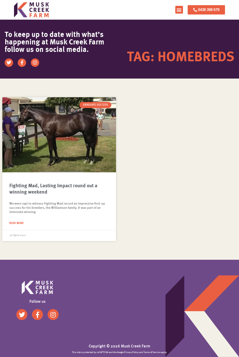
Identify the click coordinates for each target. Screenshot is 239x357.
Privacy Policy (131, 352)
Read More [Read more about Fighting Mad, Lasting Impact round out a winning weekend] (16, 223)
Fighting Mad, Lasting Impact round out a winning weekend (53, 189)
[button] (179, 10)
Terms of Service (152, 352)
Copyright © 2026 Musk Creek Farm (119, 346)
